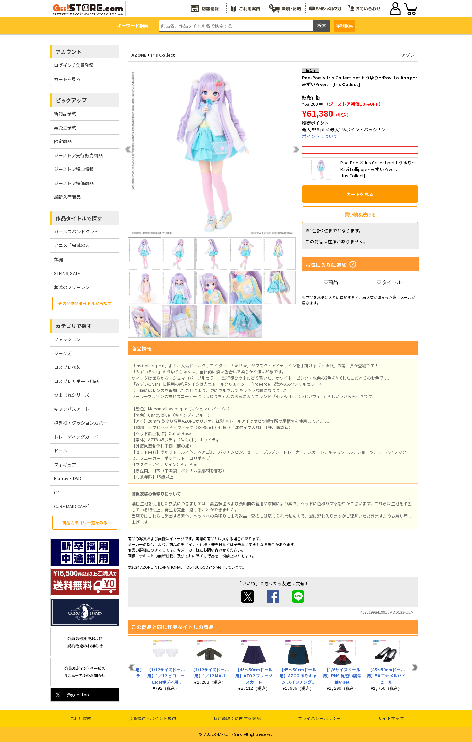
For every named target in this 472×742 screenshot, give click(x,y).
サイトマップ (391, 718)
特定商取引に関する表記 (237, 718)
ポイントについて (320, 136)
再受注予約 (65, 127)
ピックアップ (71, 100)
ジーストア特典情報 (74, 169)
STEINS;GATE (67, 273)
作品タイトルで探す (79, 218)
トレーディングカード (76, 436)
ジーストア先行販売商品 (78, 155)
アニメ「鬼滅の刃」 (74, 245)
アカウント (68, 51)
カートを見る (67, 79)
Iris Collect (163, 54)
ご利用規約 (81, 718)
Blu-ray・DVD (67, 478)
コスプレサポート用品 (76, 381)
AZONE (139, 54)
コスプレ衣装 (67, 367)
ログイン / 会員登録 (73, 65)
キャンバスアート (71, 409)
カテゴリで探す (74, 325)
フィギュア (65, 464)
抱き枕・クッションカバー (81, 422)
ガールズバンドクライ (76, 231)
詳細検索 (344, 25)
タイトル (389, 282)
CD (57, 492)
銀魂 (58, 259)
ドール (60, 450)
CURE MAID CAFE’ (71, 506)
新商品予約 (65, 113)
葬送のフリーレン (72, 287)
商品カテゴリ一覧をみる (85, 522)
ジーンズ (62, 353)
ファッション (67, 339)
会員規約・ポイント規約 (152, 718)
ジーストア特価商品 (74, 183)
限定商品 (63, 141)
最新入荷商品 (67, 197)
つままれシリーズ (71, 395)
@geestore (72, 694)
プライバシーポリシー (319, 718)
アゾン (408, 54)
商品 (331, 282)
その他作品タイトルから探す (85, 303)
